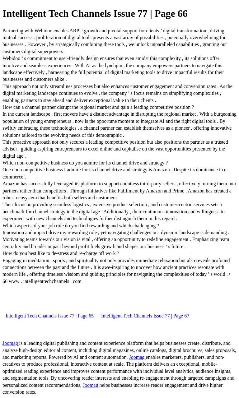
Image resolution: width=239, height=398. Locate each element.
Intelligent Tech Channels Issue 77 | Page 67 (145, 315)
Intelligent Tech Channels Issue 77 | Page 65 (50, 315)
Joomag (10, 343)
